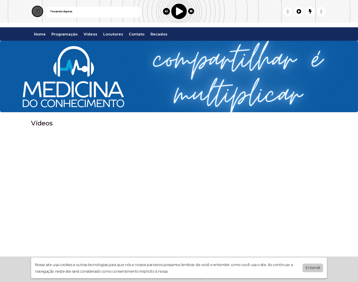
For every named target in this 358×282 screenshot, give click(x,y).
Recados (158, 34)
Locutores (113, 34)
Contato (137, 34)
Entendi (312, 268)
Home (40, 34)
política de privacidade (187, 271)
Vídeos (90, 34)
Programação (64, 34)
